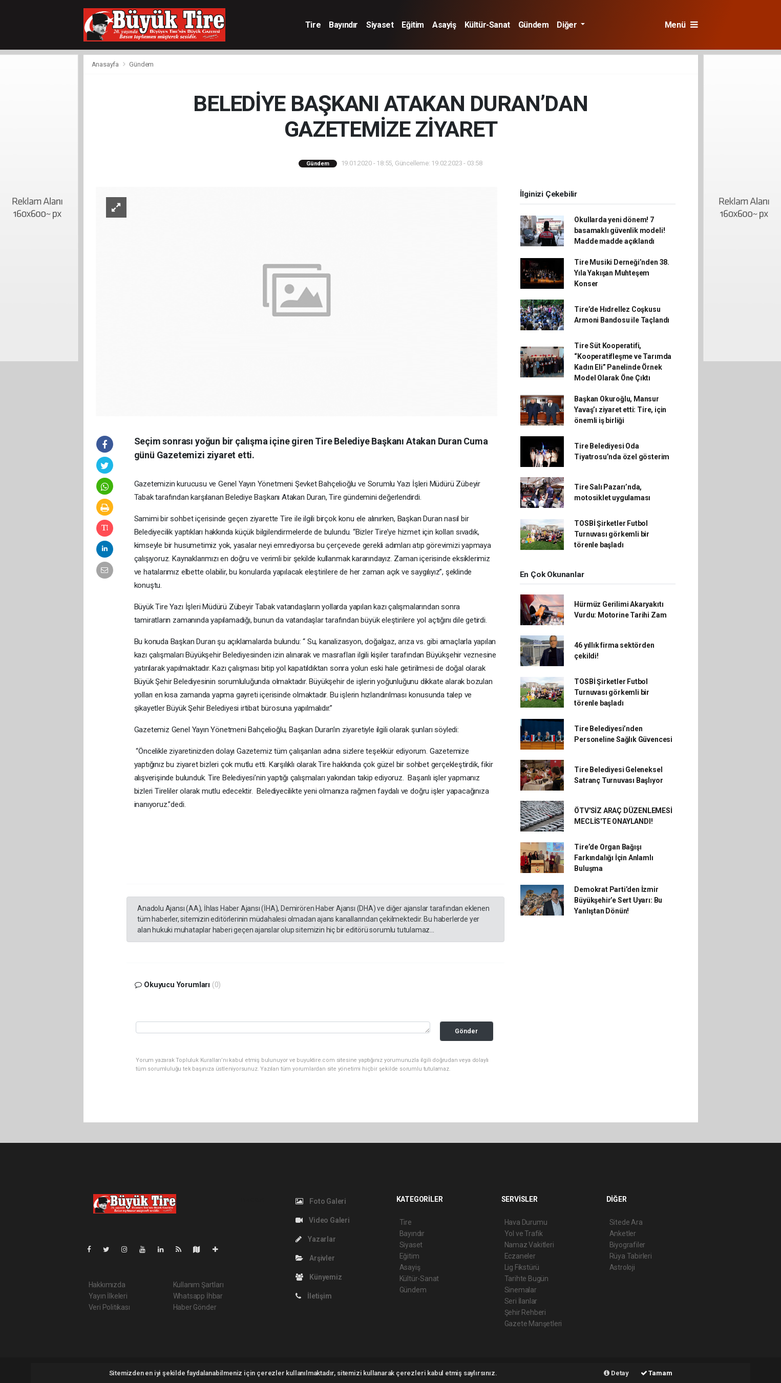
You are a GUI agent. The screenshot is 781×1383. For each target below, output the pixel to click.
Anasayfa (106, 64)
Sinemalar (520, 1290)
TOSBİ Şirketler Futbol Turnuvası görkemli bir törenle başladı (611, 534)
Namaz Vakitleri (529, 1245)
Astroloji (622, 1267)
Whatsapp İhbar (198, 1296)
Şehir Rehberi (525, 1312)
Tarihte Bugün (526, 1278)
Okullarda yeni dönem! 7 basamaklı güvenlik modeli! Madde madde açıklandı (619, 230)
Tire (313, 25)
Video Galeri (322, 1220)
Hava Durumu (525, 1222)
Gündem (533, 25)
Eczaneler (520, 1256)
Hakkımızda (107, 1285)
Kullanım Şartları (198, 1285)
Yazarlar (315, 1239)
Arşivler (315, 1258)
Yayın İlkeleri (108, 1296)
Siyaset (379, 25)
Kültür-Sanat (487, 25)
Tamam (656, 1373)
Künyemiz (318, 1277)
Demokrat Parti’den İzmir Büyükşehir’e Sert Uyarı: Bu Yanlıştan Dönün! (618, 900)
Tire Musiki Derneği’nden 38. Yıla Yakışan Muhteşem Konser (621, 273)
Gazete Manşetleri (533, 1324)
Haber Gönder (195, 1307)
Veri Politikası (109, 1307)
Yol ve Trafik (523, 1233)
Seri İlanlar (521, 1301)
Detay (616, 1373)
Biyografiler (627, 1245)
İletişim (313, 1296)
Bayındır (343, 25)
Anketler (622, 1233)
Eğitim (413, 25)
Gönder (466, 1031)
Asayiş (444, 25)
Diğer (568, 25)
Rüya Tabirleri (630, 1256)
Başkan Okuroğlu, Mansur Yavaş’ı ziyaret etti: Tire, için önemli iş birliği (620, 409)
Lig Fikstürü (522, 1267)
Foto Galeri (321, 1201)
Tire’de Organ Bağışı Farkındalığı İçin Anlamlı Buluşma (613, 858)
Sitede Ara (626, 1222)
